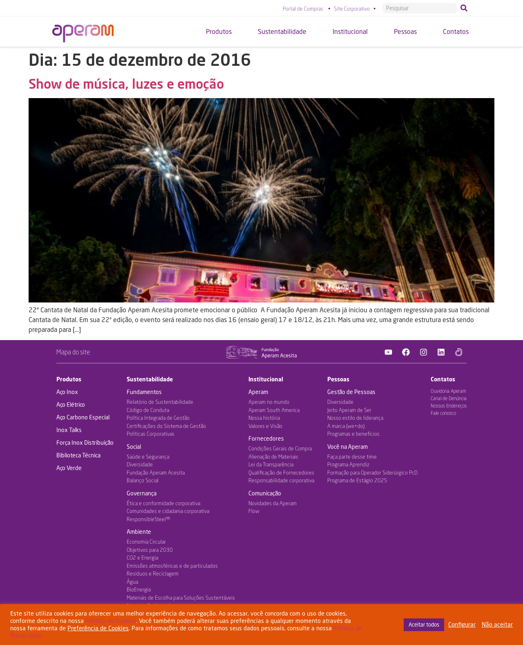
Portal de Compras (303, 8)
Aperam (258, 391)
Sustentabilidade (150, 379)
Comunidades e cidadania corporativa (168, 511)
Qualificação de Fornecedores (281, 472)
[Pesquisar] (465, 8)
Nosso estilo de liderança (355, 417)
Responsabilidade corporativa (281, 480)
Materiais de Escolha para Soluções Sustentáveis (181, 597)
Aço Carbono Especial (83, 417)
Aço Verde (69, 467)
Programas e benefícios (353, 433)
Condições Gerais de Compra (280, 448)
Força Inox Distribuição (85, 442)
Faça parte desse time (352, 456)
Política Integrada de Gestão (158, 417)
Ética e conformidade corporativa (163, 503)
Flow (253, 511)
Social (134, 446)
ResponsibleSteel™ (148, 519)
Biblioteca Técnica (78, 455)
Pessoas (338, 379)
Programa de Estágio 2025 (357, 480)
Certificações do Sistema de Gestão (166, 426)
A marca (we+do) (345, 426)
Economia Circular (146, 541)
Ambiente (139, 531)
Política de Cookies (110, 620)
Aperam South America (273, 410)
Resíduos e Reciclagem (153, 573)
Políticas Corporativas (150, 433)
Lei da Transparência (270, 464)
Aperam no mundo (268, 402)
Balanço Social (143, 480)
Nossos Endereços (449, 406)
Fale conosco (443, 413)
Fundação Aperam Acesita (156, 472)
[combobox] (419, 8)
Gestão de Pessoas (351, 391)
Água (132, 581)
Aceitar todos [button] (424, 624)
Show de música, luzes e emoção (126, 84)
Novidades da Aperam (272, 503)
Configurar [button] (462, 624)
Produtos (68, 379)
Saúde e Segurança (148, 456)
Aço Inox (67, 391)
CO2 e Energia (142, 557)
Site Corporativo (352, 8)
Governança (141, 493)
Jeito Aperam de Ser (349, 410)
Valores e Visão (265, 426)
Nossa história (264, 417)
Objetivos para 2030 (150, 549)
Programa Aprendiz (348, 464)
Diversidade (140, 464)
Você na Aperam (347, 446)
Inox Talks (69, 429)
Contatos (443, 379)
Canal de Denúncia (449, 398)
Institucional (265, 379)
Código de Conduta (148, 410)
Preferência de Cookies (98, 628)
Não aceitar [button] (497, 624)
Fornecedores (266, 438)
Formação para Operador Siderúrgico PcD (372, 472)
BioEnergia (139, 589)
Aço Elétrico (70, 404)
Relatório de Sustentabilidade (160, 402)
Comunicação (264, 493)
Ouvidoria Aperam (448, 391)
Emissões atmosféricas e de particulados (172, 565)
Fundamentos (144, 391)
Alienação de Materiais (273, 456)
